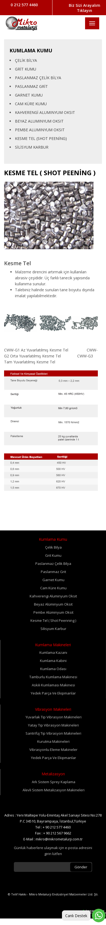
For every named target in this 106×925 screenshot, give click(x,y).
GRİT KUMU (25, 69)
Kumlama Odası (53, 668)
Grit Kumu (53, 555)
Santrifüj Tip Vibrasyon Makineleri (53, 733)
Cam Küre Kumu (53, 587)
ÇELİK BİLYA (26, 60)
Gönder (80, 867)
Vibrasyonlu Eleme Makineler (53, 749)
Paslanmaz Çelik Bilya (53, 563)
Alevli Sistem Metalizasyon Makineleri (54, 790)
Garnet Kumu (53, 579)
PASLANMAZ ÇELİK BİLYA (38, 77)
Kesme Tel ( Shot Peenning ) (53, 620)
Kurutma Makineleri (53, 741)
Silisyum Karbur (53, 628)
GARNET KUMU (29, 95)
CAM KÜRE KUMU (31, 103)
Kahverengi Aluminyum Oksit (53, 596)
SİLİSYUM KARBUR (31, 147)
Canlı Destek (76, 915)
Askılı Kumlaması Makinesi (53, 685)
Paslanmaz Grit (53, 571)
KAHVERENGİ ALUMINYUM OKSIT (45, 112)
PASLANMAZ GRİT (31, 86)
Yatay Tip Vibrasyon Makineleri (53, 725)
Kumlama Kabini (53, 660)
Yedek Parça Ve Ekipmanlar (53, 693)
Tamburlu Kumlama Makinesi (53, 676)
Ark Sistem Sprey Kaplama (53, 781)
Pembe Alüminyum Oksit (53, 612)
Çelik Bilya (53, 547)
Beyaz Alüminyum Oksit (53, 604)
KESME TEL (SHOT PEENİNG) (41, 138)
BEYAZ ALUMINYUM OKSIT (39, 121)
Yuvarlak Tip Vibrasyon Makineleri (54, 717)
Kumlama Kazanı (53, 652)
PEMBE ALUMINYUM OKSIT (40, 129)
